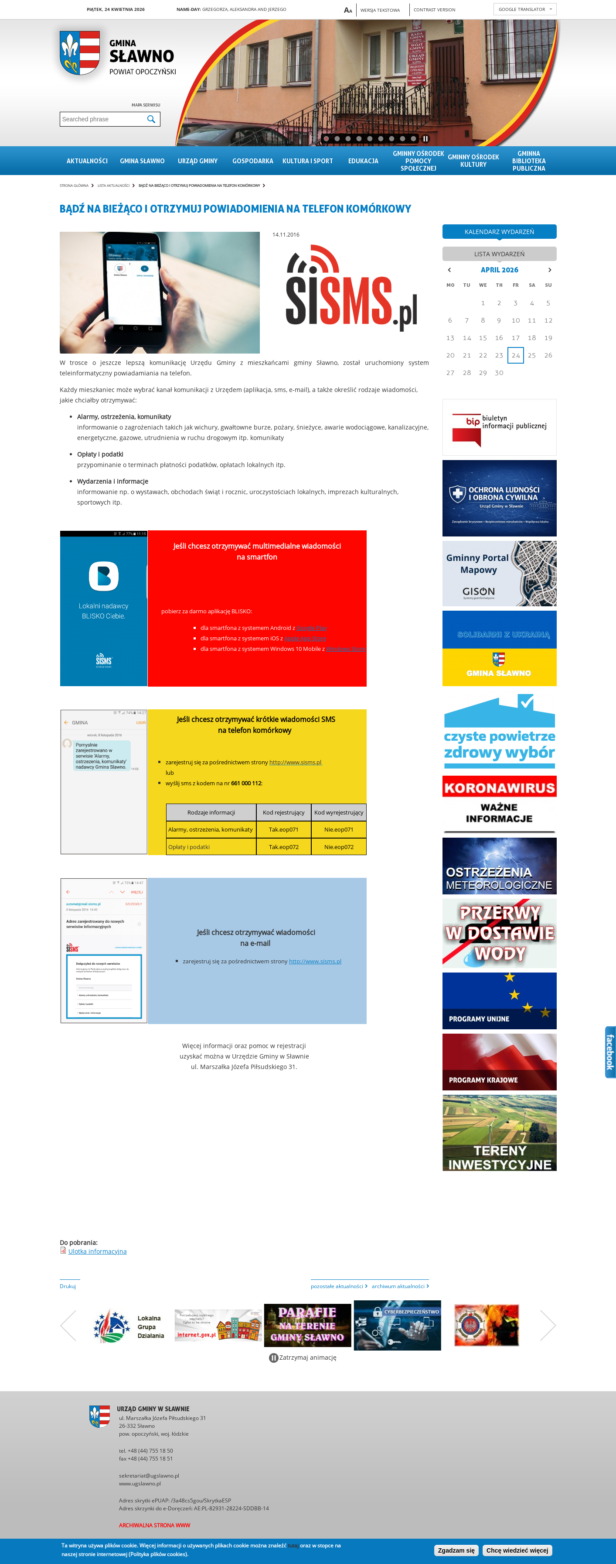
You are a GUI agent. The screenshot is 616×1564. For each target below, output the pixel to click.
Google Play (311, 628)
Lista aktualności (113, 185)
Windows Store (345, 649)
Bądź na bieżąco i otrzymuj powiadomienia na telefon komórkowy (199, 185)
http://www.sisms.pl (315, 961)
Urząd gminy (198, 161)
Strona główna (74, 185)
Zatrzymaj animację (308, 1357)
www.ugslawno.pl (140, 1483)
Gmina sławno (142, 161)
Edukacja (363, 161)
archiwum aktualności (398, 1286)
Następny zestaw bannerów (548, 1325)
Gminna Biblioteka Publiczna (529, 161)
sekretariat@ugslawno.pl (149, 1475)
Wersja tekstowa (380, 10)
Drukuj (68, 1286)
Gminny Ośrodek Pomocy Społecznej (418, 161)
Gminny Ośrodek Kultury (473, 160)
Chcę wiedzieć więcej (517, 1550)
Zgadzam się (456, 1550)
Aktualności (87, 161)
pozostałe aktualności (337, 1286)
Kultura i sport (307, 161)
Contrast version (435, 10)
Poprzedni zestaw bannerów (68, 1325)
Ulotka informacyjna (97, 1251)
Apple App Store (305, 638)
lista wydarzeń (499, 254)
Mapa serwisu (146, 104)
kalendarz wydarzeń (499, 231)
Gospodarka (252, 161)
